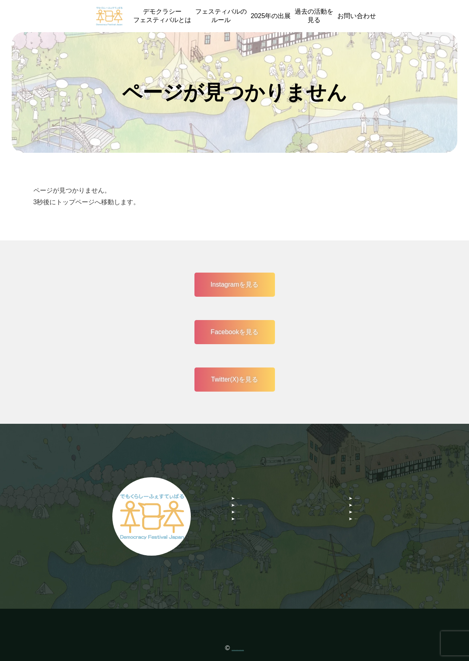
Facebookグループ (264, 531)
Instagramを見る (234, 284)
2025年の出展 (271, 15)
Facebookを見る (234, 331)
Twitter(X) (368, 531)
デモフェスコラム (380, 500)
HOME (246, 484)
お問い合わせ (356, 15)
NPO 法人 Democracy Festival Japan (238, 648)
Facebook (369, 516)
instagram (251, 516)
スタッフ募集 (256, 500)
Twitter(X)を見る (234, 379)
